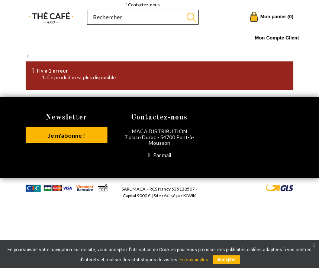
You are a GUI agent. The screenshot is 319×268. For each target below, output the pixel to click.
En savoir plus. (194, 259)
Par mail (159, 155)
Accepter (226, 259)
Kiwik (189, 195)
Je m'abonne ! (66, 135)
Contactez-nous (143, 4)
